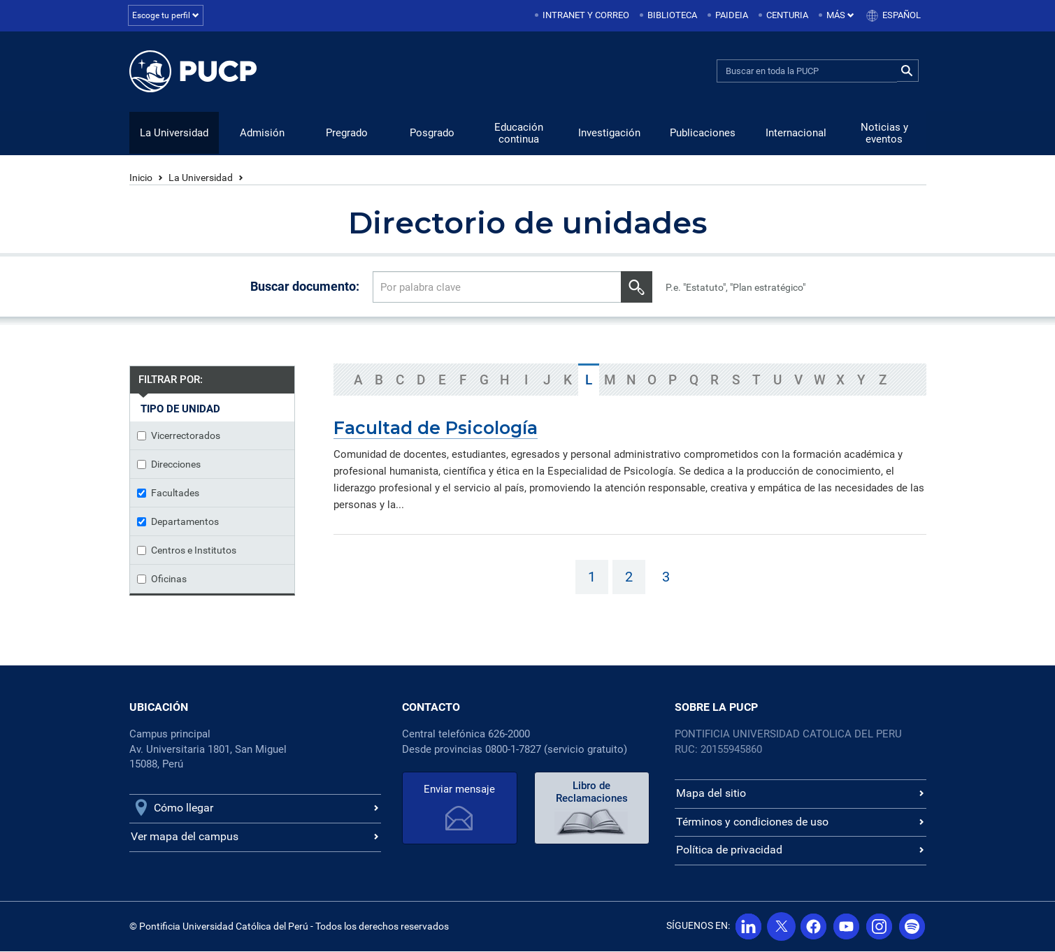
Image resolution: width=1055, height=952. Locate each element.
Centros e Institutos (186, 550)
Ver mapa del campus (184, 837)
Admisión (262, 133)
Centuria (787, 15)
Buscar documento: (304, 287)
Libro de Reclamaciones (592, 792)
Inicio (140, 178)
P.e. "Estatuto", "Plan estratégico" (735, 288)
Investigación (609, 133)
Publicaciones (702, 133)
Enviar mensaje (459, 790)
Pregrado (347, 133)
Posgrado (432, 133)
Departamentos (178, 522)
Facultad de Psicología (435, 428)
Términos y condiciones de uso (752, 822)
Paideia (731, 15)
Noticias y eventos (884, 134)
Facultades (168, 493)
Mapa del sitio (711, 793)
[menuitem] (583, 15)
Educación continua (518, 134)
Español (901, 15)
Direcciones (169, 464)
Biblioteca (672, 15)
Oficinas (162, 579)
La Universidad (174, 133)
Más (840, 15)
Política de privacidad (729, 850)
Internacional (796, 133)
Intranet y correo (586, 15)
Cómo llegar (183, 808)
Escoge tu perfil (167, 15)
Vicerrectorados (178, 436)
